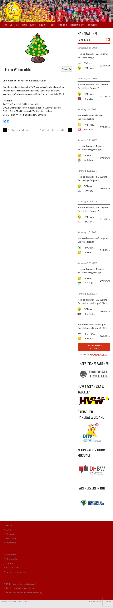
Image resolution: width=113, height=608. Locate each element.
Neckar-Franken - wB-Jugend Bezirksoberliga (93, 55)
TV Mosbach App (77, 24)
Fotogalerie (92, 24)
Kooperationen (13, 559)
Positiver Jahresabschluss (17, 130)
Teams (24, 24)
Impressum (11, 542)
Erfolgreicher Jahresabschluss (56, 130)
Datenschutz (12, 538)
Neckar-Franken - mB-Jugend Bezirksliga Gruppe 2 (93, 86)
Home (9, 525)
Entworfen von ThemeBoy (99, 602)
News (5, 24)
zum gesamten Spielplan (93, 347)
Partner (9, 563)
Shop (53, 24)
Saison (33, 24)
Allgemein (66, 69)
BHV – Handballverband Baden (20, 588)
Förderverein (12, 567)
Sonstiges (62, 24)
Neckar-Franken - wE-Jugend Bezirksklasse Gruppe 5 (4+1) (93, 301)
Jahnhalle (43, 24)
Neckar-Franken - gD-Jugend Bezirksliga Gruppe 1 (92, 178)
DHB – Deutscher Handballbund (21, 584)
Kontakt (10, 534)
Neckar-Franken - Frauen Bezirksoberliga (90, 117)
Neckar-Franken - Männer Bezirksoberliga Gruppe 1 (91, 148)
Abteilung (14, 24)
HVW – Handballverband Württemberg (24, 592)
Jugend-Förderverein (16, 572)
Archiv (9, 529)
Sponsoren (11, 554)
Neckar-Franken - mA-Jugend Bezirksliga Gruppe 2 (93, 209)
